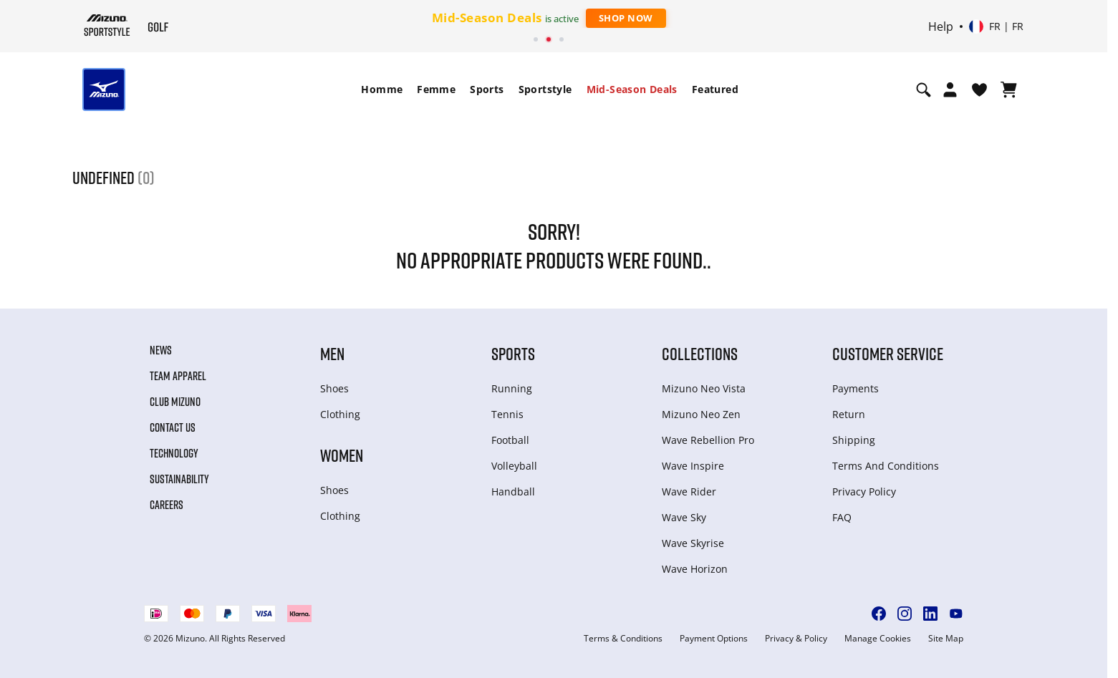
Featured (715, 89)
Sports (486, 89)
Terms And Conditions (885, 466)
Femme (436, 89)
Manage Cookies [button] (877, 639)
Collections (700, 353)
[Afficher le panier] (1008, 89)
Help (940, 26)
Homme (382, 89)
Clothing (340, 414)
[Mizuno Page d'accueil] (107, 25)
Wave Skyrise (693, 543)
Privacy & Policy (796, 639)
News (161, 350)
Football (510, 440)
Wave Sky (684, 517)
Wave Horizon (695, 569)
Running (511, 388)
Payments (855, 388)
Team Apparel (178, 376)
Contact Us (173, 427)
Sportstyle (545, 89)
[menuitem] (382, 89)
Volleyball (514, 466)
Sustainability (179, 479)
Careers (166, 505)
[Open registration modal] (950, 89)
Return (848, 414)
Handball (513, 491)
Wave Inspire (693, 466)
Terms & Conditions (623, 639)
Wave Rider (689, 491)
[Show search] (923, 89)
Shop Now (626, 17)
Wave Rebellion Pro (708, 440)
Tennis (507, 414)
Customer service (887, 353)
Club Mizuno (175, 401)
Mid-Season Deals (632, 89)
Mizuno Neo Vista (704, 388)
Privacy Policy (864, 491)
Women (341, 455)
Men (332, 353)
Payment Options (714, 639)
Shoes (334, 388)
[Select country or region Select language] (996, 26)
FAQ (842, 517)
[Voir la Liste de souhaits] (979, 89)
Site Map (945, 639)
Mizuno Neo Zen (701, 414)
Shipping (853, 440)
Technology (174, 453)
